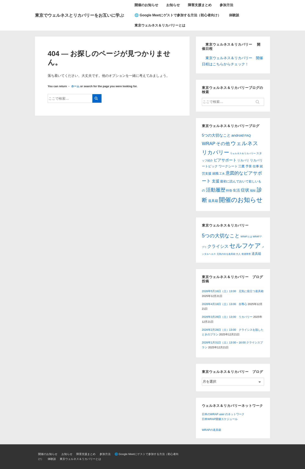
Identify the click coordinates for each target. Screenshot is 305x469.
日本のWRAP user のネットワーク (223, 414)
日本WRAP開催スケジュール (220, 419)
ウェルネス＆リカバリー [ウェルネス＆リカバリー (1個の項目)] (243, 153)
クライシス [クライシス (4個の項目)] (218, 246)
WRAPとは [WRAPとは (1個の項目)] (246, 236)
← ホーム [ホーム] (73, 86)
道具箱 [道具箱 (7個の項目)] (213, 201)
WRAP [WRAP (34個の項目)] (208, 143)
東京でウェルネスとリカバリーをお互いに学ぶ (79, 15)
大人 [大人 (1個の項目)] (238, 254)
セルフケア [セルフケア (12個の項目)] (245, 245)
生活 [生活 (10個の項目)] (236, 190)
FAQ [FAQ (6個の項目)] (247, 135)
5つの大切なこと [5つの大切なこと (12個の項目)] (216, 135)
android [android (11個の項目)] (237, 135)
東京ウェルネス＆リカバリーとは (159, 25)
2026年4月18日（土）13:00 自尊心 (224, 304)
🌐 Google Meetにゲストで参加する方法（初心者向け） (177, 15)
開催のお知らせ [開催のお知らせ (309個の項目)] (241, 199)
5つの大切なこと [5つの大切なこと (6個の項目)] (221, 235)
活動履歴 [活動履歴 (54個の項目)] (215, 190)
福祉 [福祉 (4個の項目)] (253, 190)
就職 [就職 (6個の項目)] (215, 173)
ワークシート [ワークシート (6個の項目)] (228, 166)
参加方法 (226, 5)
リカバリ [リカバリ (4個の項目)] (243, 160)
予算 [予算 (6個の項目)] (248, 166)
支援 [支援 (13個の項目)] (215, 181)
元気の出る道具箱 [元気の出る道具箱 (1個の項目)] (226, 254)
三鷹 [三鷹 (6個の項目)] (241, 166)
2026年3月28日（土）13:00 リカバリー (227, 316)
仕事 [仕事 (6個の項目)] (256, 166)
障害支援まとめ (200, 5)
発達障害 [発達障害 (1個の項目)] (246, 254)
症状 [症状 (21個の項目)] (245, 190)
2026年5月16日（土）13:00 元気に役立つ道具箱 (232, 291)
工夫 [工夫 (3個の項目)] (222, 173)
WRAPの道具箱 (211, 429)
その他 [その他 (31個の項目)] (223, 143)
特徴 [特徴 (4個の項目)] (229, 190)
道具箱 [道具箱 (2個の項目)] (256, 253)
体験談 (234, 15)
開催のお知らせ (146, 5)
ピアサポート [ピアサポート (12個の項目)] (225, 160)
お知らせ (173, 5)
